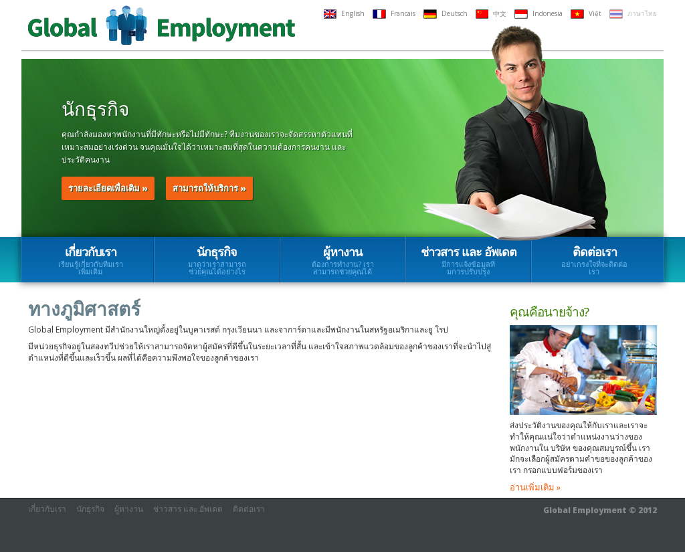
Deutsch (445, 13)
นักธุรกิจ (217, 260)
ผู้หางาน (342, 260)
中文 (491, 13)
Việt (586, 13)
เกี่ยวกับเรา (91, 260)
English (344, 13)
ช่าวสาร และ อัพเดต (468, 260)
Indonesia (538, 13)
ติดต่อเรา (594, 260)
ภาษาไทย (633, 13)
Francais (394, 13)
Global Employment (161, 25)
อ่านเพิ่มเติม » (535, 487)
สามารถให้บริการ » (209, 188)
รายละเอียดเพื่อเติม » (108, 188)
